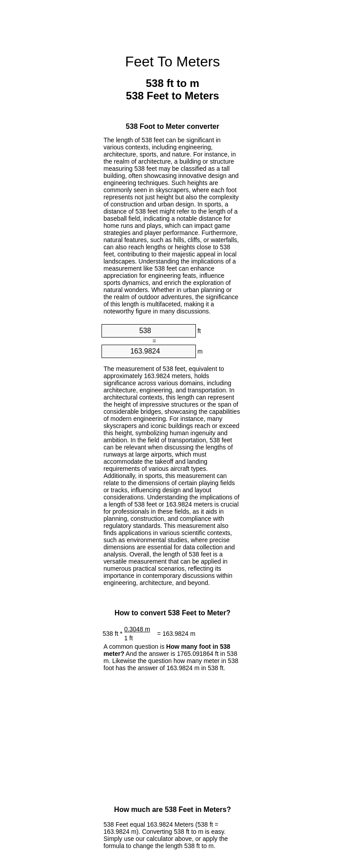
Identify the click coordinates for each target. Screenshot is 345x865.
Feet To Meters (172, 62)
